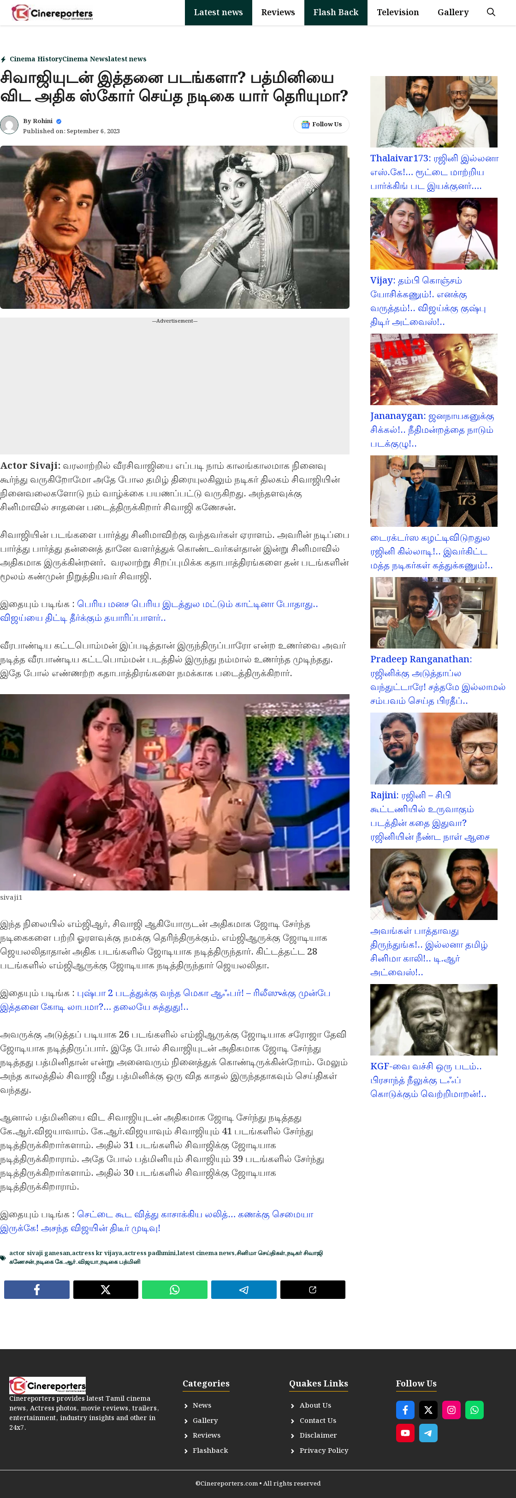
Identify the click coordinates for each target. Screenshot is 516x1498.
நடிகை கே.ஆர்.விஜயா (67, 1262)
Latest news (218, 12)
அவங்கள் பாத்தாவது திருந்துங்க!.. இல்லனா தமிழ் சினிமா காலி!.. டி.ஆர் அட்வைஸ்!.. (429, 952)
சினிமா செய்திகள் (261, 1253)
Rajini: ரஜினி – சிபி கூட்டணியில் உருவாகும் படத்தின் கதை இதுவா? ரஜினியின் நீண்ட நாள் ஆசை (430, 816)
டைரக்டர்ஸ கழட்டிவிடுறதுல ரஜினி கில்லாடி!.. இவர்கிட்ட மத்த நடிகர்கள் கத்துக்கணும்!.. (431, 552)
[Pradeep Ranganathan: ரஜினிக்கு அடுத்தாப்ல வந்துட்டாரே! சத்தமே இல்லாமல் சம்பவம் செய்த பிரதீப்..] (434, 615)
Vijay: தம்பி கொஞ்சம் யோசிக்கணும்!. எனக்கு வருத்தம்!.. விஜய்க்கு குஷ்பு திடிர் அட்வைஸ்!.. (428, 301)
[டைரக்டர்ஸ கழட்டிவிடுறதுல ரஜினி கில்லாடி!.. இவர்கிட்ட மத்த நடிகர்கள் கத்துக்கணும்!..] (434, 493)
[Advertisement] (175, 389)
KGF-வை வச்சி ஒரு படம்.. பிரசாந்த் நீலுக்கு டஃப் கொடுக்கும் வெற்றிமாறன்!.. (428, 1080)
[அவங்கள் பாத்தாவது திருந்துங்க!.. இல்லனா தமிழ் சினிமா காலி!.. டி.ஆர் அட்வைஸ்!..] (434, 886)
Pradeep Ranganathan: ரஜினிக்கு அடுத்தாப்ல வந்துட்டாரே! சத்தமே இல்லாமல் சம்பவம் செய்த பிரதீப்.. (438, 680)
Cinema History (36, 59)
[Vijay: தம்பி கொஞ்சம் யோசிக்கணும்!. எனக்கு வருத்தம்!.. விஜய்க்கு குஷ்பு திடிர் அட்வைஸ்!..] (434, 235)
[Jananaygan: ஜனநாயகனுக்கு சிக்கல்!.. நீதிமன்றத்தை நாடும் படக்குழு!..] (434, 371)
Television (398, 12)
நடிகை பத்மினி (120, 1262)
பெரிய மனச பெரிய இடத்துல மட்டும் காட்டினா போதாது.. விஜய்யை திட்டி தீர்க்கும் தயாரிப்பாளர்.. (159, 611)
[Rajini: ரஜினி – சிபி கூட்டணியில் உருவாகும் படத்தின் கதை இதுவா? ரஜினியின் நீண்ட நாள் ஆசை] (434, 750)
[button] (491, 12)
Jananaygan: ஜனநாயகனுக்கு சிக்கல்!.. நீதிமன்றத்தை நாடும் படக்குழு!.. (432, 430)
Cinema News (85, 59)
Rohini (43, 121)
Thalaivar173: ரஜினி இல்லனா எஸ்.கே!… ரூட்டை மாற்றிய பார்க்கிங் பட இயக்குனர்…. (434, 172)
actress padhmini (150, 1253)
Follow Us (327, 125)
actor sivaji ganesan (39, 1253)
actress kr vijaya (97, 1253)
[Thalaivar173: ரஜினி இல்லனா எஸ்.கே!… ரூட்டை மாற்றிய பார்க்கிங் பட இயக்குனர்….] (434, 114)
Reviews (278, 12)
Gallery (453, 12)
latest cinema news (206, 1253)
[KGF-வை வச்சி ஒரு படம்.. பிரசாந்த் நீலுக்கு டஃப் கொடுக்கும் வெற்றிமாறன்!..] (434, 1022)
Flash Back (336, 12)
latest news (127, 59)
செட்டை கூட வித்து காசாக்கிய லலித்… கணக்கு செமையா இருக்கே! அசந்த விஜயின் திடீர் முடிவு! (156, 1221)
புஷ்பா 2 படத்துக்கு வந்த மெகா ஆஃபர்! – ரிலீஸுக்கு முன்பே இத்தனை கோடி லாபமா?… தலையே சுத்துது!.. (165, 1000)
